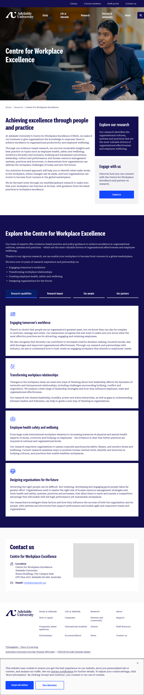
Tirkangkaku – (22, 647)
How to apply (46, 618)
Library (73, 4)
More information (50, 685)
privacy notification (62, 671)
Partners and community (97, 619)
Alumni (94, 626)
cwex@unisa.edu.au (35, 582)
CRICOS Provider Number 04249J (74, 652)
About (119, 611)
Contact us (130, 4)
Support (120, 618)
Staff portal (113, 4)
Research (95, 611)
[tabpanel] (72, 411)
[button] (137, 663)
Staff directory (123, 626)
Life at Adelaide (72, 611)
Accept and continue (19, 684)
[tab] (21, 294)
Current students (92, 4)
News (93, 635)
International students (76, 626)
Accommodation (73, 635)
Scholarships (45, 635)
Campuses (70, 618)
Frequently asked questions (47, 627)
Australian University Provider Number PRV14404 (30, 652)
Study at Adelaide (48, 611)
